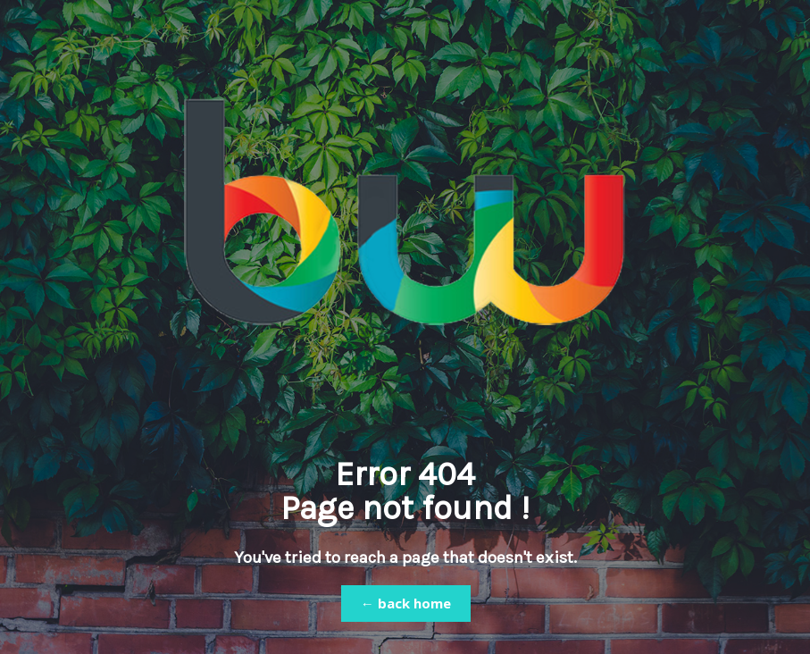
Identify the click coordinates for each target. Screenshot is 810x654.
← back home (406, 603)
